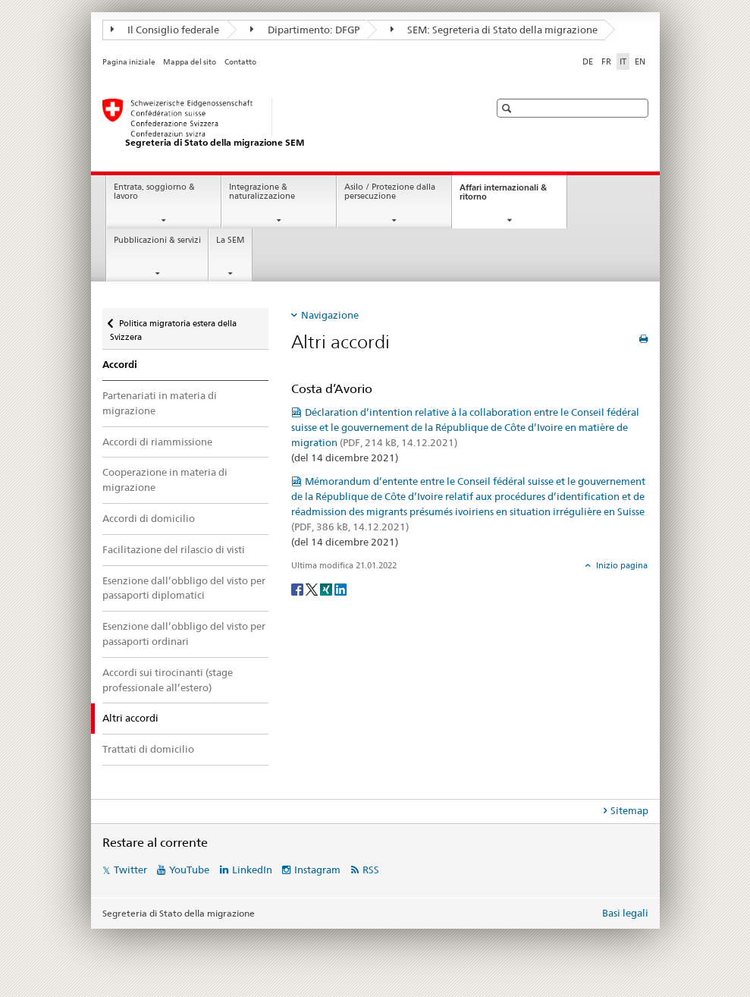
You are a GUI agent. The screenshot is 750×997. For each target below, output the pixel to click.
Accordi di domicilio (148, 518)
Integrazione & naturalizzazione (262, 192)
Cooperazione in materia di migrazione (165, 479)
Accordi (119, 364)
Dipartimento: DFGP (304, 29)
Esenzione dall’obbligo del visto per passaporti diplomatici (183, 588)
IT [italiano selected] (623, 61)
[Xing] (327, 588)
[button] (508, 108)
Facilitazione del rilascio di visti (173, 549)
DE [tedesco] (587, 61)
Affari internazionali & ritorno (503, 196)
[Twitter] (313, 588)
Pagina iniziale (128, 62)
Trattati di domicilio (148, 749)
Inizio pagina (621, 565)
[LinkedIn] (340, 588)
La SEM (230, 240)
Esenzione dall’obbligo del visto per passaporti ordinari (183, 633)
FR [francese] (606, 61)
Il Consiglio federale (165, 29)
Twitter (130, 869)
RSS (370, 869)
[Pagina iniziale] (280, 124)
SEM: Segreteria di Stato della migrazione (494, 29)
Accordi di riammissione (157, 442)
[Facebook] (298, 588)
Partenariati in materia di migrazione (159, 403)
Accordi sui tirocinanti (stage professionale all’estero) (167, 679)
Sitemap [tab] (629, 810)
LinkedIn (252, 869)
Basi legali (625, 913)
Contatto (240, 62)
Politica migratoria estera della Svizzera (173, 325)
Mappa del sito (189, 62)
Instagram (317, 869)
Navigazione (330, 315)
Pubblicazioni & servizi (157, 240)
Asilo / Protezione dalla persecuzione (389, 192)
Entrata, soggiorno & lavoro (154, 192)
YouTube (189, 869)
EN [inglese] (640, 61)
